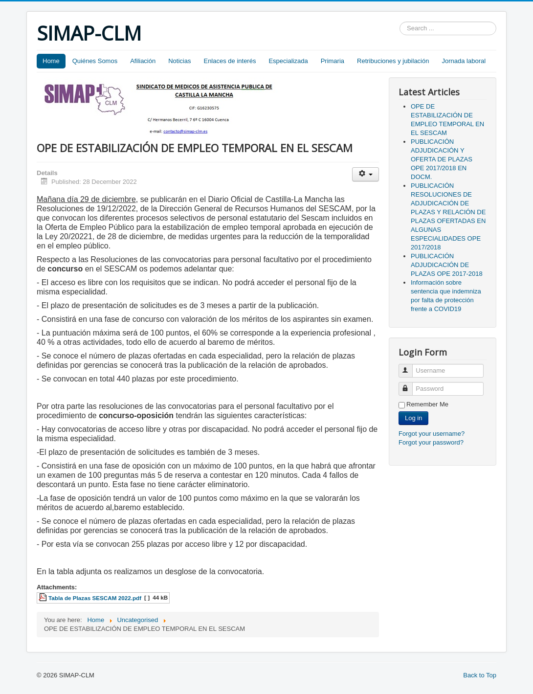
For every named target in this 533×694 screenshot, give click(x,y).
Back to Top (479, 675)
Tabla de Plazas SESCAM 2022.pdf (94, 598)
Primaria (332, 61)
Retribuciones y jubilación (393, 61)
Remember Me (427, 404)
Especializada (288, 61)
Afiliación (142, 61)
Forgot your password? (431, 442)
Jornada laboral (464, 61)
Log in (413, 418)
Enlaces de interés (229, 61)
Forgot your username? (432, 433)
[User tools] (365, 174)
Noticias (179, 61)
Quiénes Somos (95, 61)
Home (51, 61)
